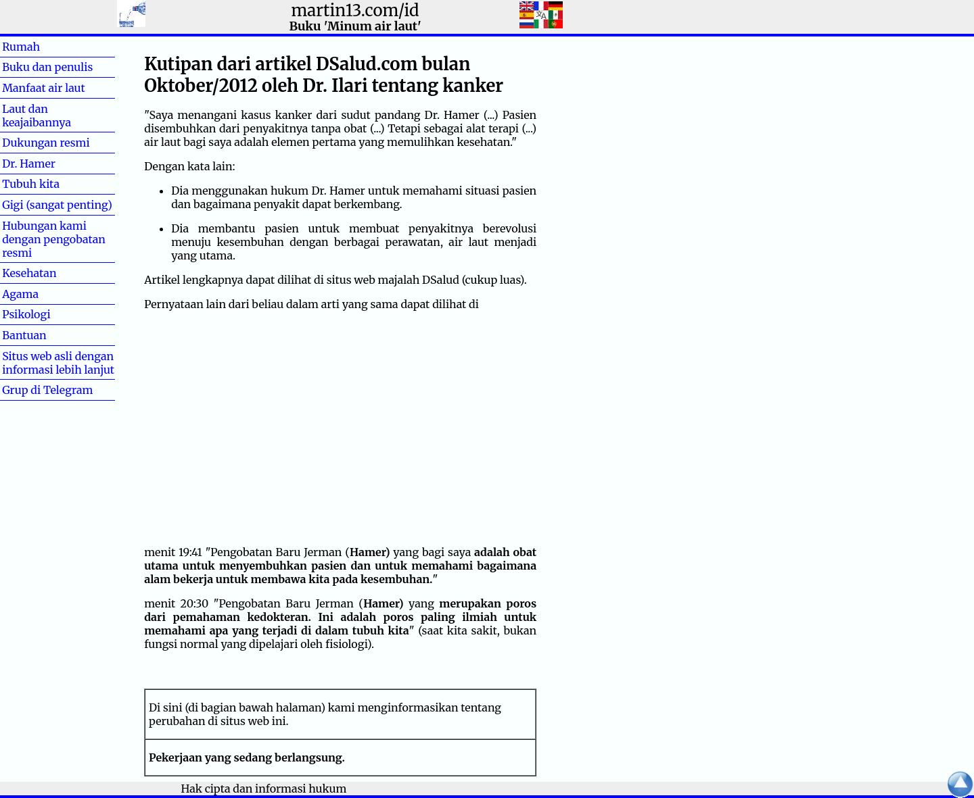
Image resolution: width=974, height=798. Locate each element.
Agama (42, 294)
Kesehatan (29, 273)
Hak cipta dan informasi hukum (264, 788)
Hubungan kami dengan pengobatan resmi (54, 239)
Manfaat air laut (43, 88)
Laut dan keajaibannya (36, 115)
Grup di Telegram (47, 390)
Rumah (42, 46)
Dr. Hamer (28, 163)
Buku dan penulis (47, 67)
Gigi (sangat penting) (57, 204)
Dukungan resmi (45, 142)
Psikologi (26, 314)
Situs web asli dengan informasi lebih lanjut (58, 362)
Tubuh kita (31, 184)
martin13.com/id (355, 10)
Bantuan (46, 335)
